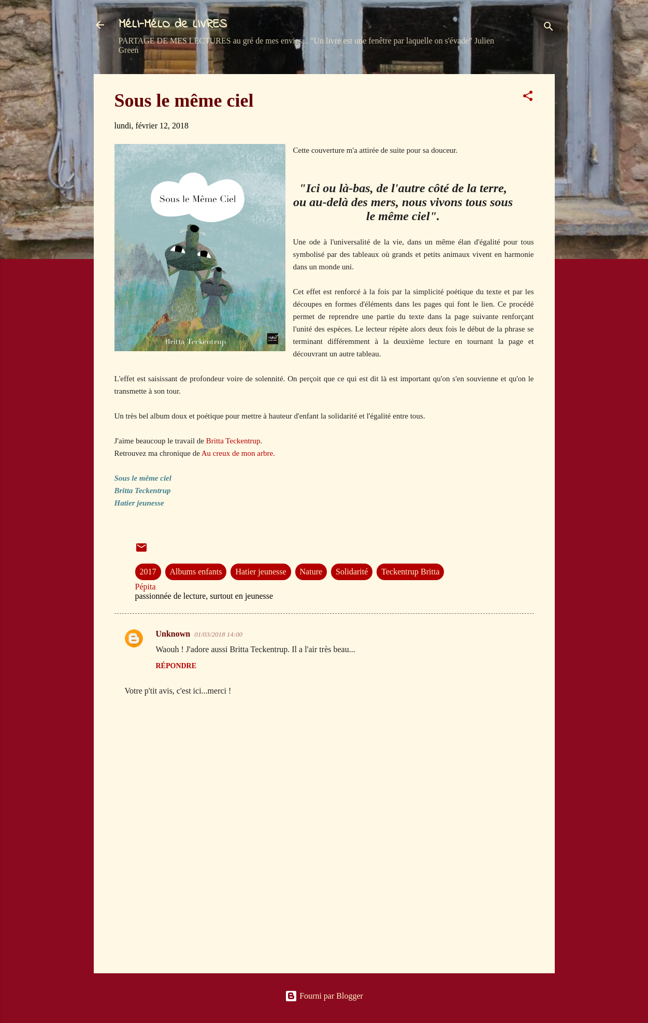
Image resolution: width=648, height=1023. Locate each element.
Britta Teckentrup (233, 441)
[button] (528, 98)
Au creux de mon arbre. (238, 453)
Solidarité (352, 571)
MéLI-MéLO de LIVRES (173, 25)
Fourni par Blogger (324, 995)
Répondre (176, 666)
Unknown (173, 633)
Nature (311, 571)
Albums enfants (196, 571)
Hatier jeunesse (260, 571)
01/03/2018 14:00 (218, 634)
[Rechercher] (548, 28)
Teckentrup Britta (410, 571)
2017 (148, 571)
